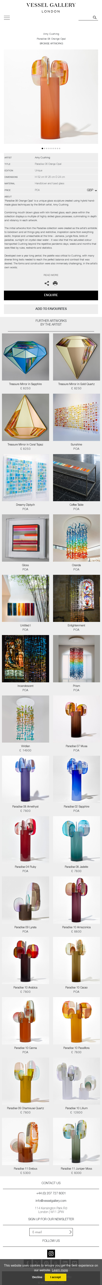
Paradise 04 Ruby (25, 867)
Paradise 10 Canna (25, 1048)
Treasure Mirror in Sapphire (25, 384)
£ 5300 (25, 1173)
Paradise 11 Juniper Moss (76, 1169)
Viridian (25, 746)
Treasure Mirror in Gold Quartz (76, 384)
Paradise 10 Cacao (76, 988)
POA (76, 449)
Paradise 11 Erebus (25, 1169)
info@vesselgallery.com (51, 1201)
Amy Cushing (51, 34)
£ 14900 (25, 750)
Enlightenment (76, 625)
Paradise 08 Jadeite (76, 867)
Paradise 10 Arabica (25, 988)
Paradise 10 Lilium (76, 1108)
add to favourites (51, 309)
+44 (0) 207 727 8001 (51, 1193)
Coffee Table (76, 505)
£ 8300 (76, 1173)
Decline (37, 1277)
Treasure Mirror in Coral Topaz (25, 445)
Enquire (51, 295)
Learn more (60, 1270)
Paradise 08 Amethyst (25, 807)
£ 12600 (76, 1113)
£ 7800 (25, 811)
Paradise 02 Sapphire (76, 807)
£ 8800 (76, 932)
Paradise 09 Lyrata (25, 927)
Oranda (76, 565)
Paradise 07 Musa (76, 746)
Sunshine (76, 445)
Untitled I (25, 625)
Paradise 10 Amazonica (76, 927)
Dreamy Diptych (25, 505)
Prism (76, 686)
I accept (55, 1277)
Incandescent (25, 686)
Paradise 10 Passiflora (76, 1048)
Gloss (25, 565)
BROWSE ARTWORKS (51, 44)
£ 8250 (25, 388)
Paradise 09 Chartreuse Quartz (25, 1108)
